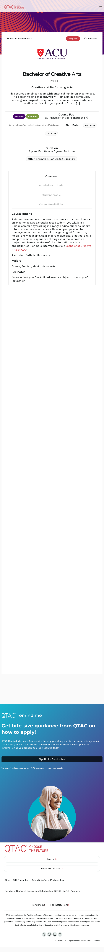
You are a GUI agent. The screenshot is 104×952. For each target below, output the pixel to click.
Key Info (76, 891)
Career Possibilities (51, 204)
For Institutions (59, 905)
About (8, 880)
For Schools (38, 905)
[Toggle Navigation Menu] (100, 6)
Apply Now (73, 39)
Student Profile (51, 195)
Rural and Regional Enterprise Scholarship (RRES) (33, 891)
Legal (66, 891)
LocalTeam (95, 941)
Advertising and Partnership (48, 880)
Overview (51, 176)
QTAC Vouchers (21, 880)
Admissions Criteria (51, 185)
